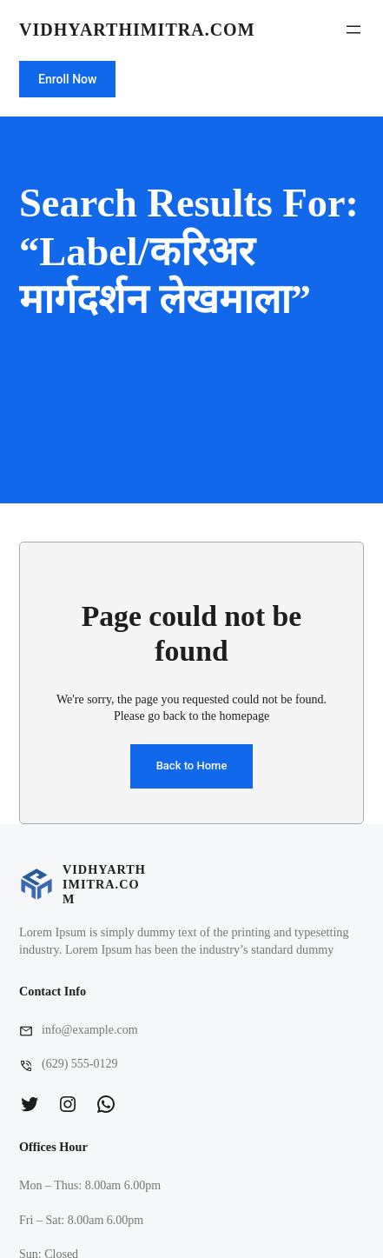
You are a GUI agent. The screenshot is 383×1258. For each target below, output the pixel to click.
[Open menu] (353, 29)
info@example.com (89, 1029)
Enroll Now (67, 79)
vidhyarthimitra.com (136, 29)
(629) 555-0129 (80, 1063)
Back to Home (192, 765)
